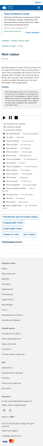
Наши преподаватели (11, 339)
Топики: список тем (19, 41)
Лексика (5, 378)
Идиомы (5, 279)
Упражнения (7, 289)
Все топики (29, 235)
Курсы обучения (9, 344)
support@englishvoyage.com (20, 401)
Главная (5, 41)
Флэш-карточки (9, 274)
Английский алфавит (11, 320)
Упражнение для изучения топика (20, 217)
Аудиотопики (7, 299)
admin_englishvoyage (17, 405)
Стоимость (6, 349)
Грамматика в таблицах (12, 373)
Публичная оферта (10, 431)
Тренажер (6, 284)
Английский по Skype (11, 333)
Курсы (4, 268)
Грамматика (7, 368)
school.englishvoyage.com (12, 31)
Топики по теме (9, 46)
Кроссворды (7, 304)
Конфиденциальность (11, 436)
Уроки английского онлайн (16, 14)
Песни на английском (11, 383)
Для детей (6, 388)
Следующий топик (12, 229)
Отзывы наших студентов (13, 354)
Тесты (4, 310)
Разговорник (7, 294)
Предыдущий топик (13, 223)
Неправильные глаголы (12, 315)
